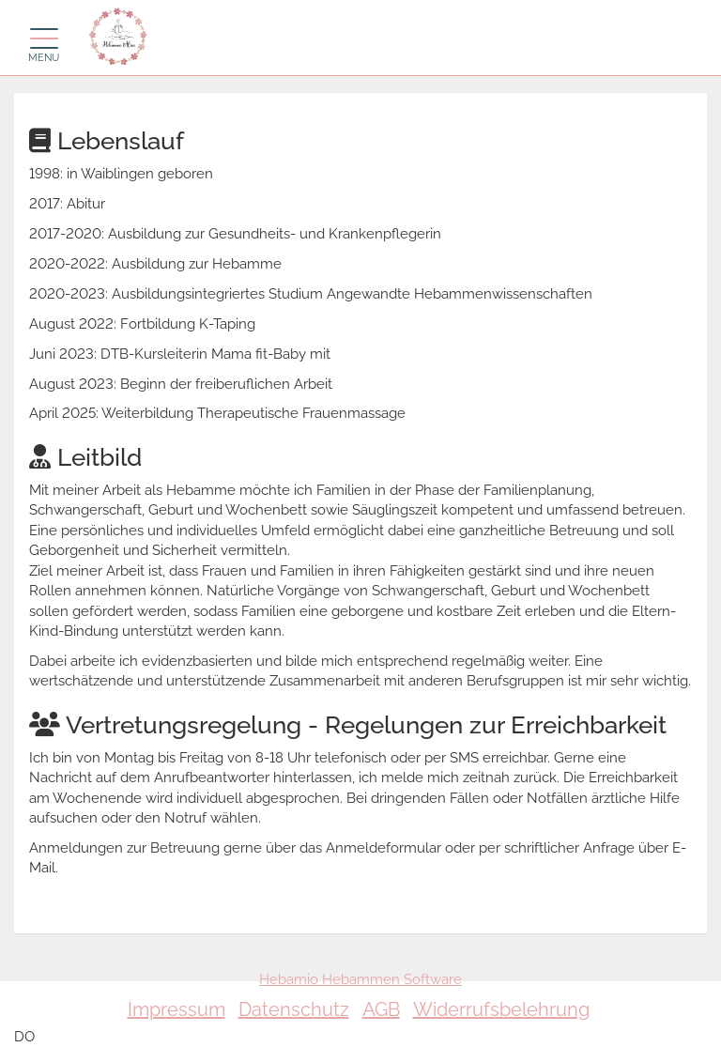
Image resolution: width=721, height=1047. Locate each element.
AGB (381, 1009)
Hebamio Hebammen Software (360, 979)
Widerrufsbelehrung (501, 1009)
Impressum (176, 1009)
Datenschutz (293, 1009)
